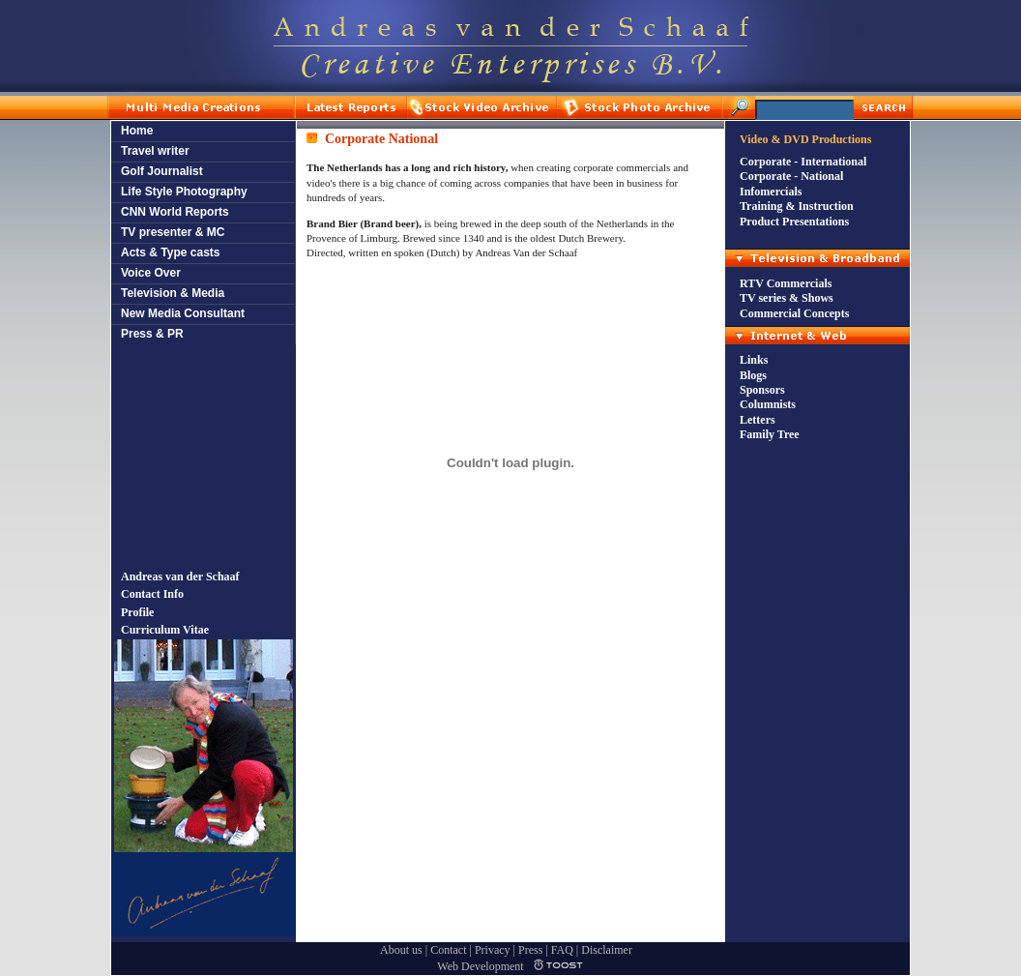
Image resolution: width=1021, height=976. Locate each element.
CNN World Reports (175, 212)
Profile (137, 612)
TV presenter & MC (172, 232)
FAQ (562, 950)
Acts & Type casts (170, 252)
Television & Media (172, 293)
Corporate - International (803, 161)
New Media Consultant (183, 313)
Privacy (492, 950)
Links (754, 360)
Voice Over (151, 273)
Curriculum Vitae (165, 629)
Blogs (753, 375)
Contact (448, 950)
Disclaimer (606, 950)
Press (530, 950)
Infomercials (771, 191)
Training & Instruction (797, 206)
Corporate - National (791, 176)
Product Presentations (794, 221)
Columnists (768, 404)
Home (137, 130)
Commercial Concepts (794, 313)
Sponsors (762, 390)
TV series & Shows (786, 298)
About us (401, 950)
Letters (757, 420)
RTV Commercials (785, 283)
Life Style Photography (184, 191)
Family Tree (770, 434)
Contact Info (152, 594)
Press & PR (152, 333)
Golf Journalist (162, 171)
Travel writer (155, 151)
